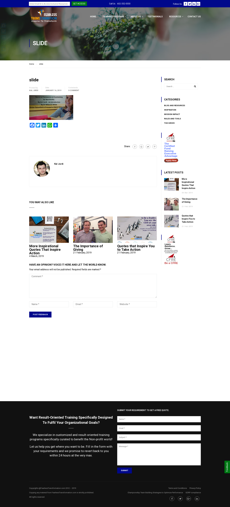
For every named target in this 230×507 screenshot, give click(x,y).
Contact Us (194, 16)
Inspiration (170, 110)
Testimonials (155, 16)
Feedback (227, 467)
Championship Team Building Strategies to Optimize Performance (155, 492)
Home (93, 16)
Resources (175, 16)
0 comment (73, 90)
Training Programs (113, 16)
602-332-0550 (123, 3)
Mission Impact (172, 114)
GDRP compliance (193, 492)
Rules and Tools (172, 119)
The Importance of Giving (88, 248)
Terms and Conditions (177, 488)
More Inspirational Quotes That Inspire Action (45, 249)
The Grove (169, 123)
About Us (136, 16)
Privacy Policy (195, 488)
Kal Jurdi (33, 90)
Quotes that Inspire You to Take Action (136, 248)
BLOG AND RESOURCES (174, 105)
